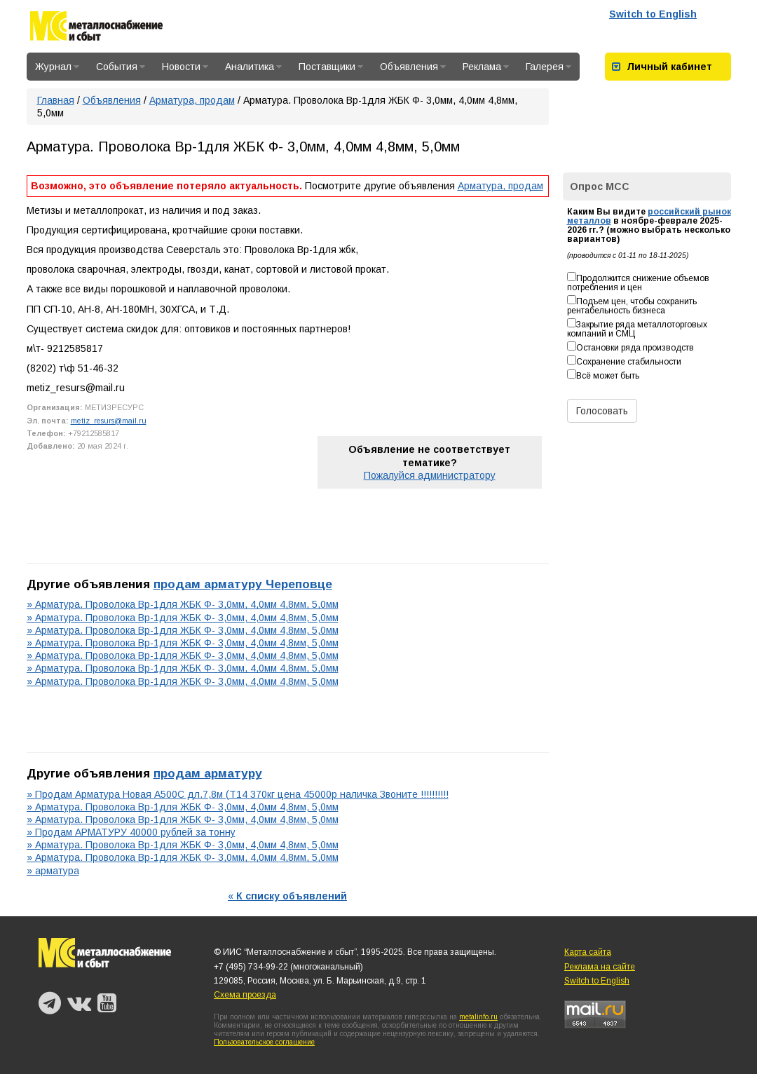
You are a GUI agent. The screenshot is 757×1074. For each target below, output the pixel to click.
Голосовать (602, 410)
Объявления (413, 66)
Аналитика (253, 66)
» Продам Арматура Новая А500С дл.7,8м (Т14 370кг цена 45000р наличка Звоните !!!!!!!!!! (238, 794)
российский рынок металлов (649, 216)
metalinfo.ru (478, 1017)
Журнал (57, 66)
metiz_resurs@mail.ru (108, 420)
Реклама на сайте (599, 967)
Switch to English (653, 14)
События (120, 66)
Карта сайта (587, 952)
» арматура (53, 870)
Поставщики (331, 66)
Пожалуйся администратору (430, 475)
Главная (55, 100)
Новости (185, 66)
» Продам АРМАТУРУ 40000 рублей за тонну (131, 832)
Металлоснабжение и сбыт (96, 28)
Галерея (548, 66)
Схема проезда (245, 995)
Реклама (486, 66)
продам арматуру (208, 773)
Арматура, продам (192, 100)
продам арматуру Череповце (243, 584)
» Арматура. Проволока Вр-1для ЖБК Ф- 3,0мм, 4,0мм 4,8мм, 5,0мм (183, 604)
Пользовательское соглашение (264, 1042)
